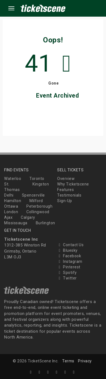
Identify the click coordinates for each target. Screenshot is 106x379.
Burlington (45, 223)
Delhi (9, 195)
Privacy (85, 361)
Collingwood (37, 212)
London (11, 212)
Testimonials (69, 195)
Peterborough (39, 206)
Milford (36, 201)
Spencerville (33, 195)
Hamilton (12, 201)
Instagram (69, 261)
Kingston (40, 184)
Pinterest (68, 267)
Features (65, 189)
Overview (66, 178)
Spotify (67, 272)
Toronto (36, 178)
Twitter (67, 278)
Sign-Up (64, 201)
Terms (68, 361)
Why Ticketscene (73, 184)
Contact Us (70, 245)
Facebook (69, 256)
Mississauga (15, 223)
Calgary (28, 217)
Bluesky (67, 250)
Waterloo (12, 178)
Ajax (8, 217)
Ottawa (11, 206)
